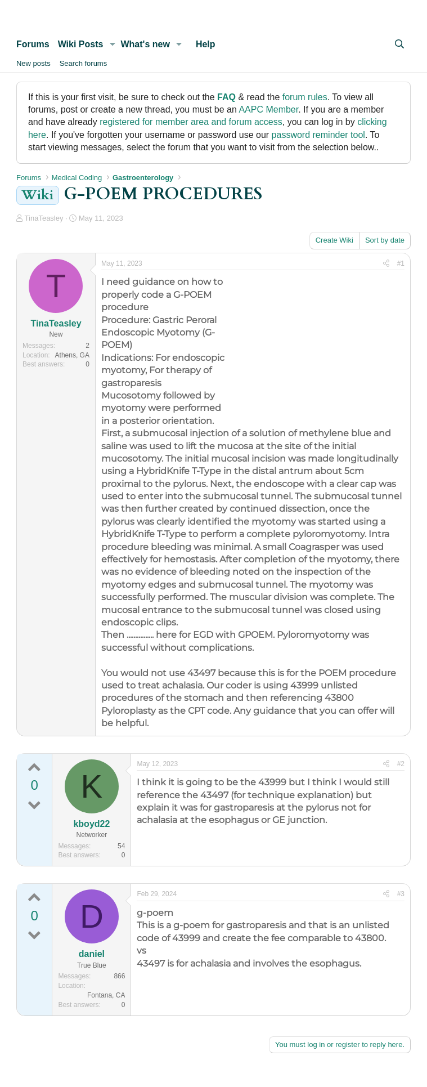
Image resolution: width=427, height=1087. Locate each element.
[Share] (386, 263)
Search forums (83, 63)
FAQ (226, 97)
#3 (400, 894)
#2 (400, 764)
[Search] (399, 44)
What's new (144, 44)
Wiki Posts (81, 44)
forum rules (304, 97)
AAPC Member (268, 109)
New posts (33, 63)
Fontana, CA (106, 995)
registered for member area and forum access (191, 122)
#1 (400, 263)
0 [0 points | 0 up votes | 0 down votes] (34, 785)
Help (205, 44)
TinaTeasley (44, 218)
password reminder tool (318, 135)
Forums (33, 44)
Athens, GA (72, 355)
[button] (112, 44)
